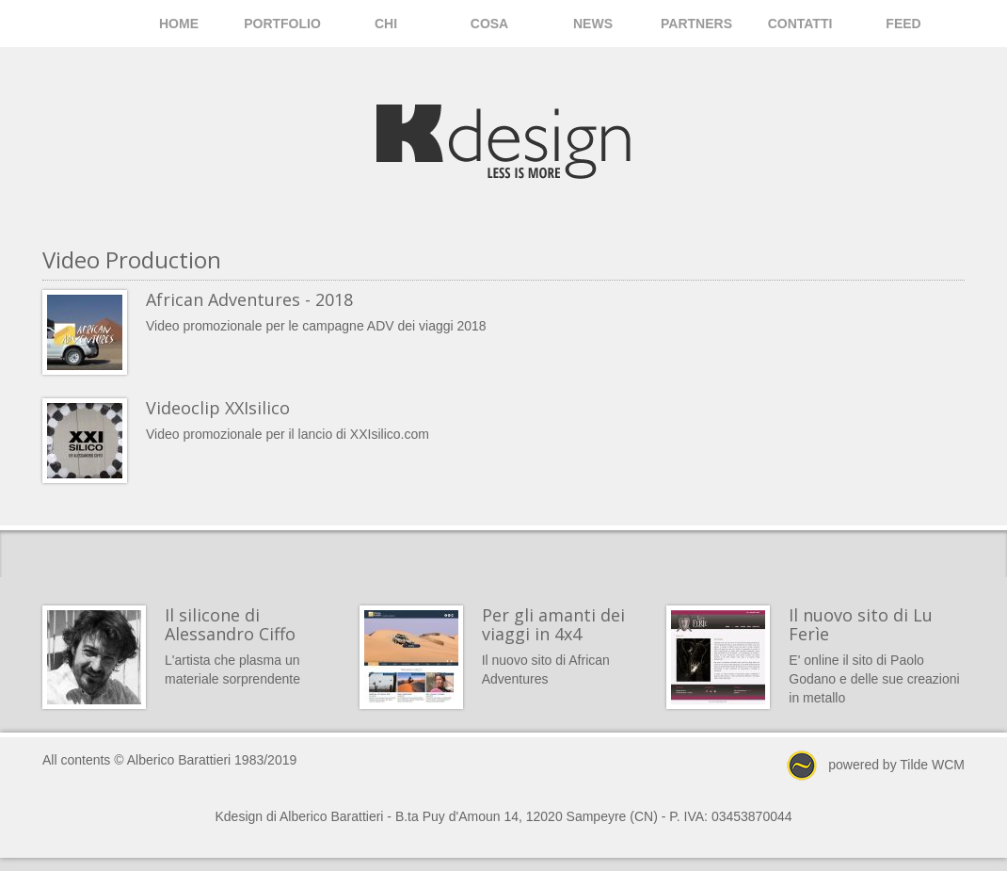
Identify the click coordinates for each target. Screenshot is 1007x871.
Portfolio (282, 23)
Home (179, 23)
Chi (386, 23)
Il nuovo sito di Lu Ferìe (861, 624)
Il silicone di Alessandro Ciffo (230, 624)
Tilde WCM (932, 764)
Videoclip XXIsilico (218, 407)
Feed (903, 23)
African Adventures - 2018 (249, 299)
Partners (696, 23)
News (593, 23)
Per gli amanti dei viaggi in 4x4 (553, 624)
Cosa (489, 23)
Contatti (800, 23)
